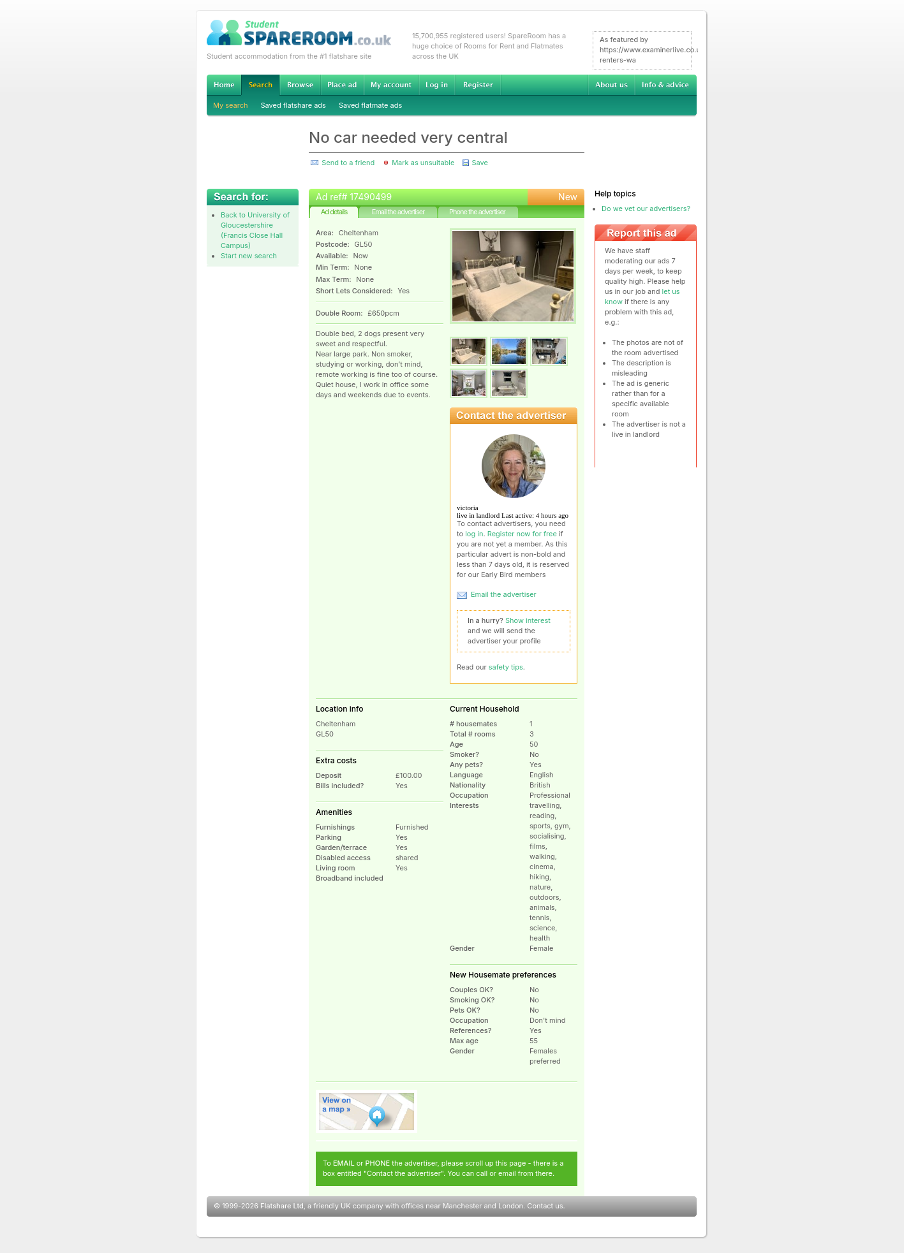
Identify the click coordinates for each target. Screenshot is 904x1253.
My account (391, 85)
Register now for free (522, 533)
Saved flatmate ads (370, 105)
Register (478, 85)
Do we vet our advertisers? (646, 208)
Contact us (545, 1205)
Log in (437, 85)
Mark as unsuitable (423, 162)
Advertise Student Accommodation (342, 85)
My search (230, 105)
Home (224, 85)
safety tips (506, 667)
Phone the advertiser (477, 211)
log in (474, 533)
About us (611, 85)
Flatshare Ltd (282, 1205)
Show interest (528, 620)
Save (479, 162)
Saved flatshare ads (293, 105)
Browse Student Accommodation (299, 85)
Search (260, 85)
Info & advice (666, 85)
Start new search (249, 255)
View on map (367, 1111)
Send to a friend (348, 162)
